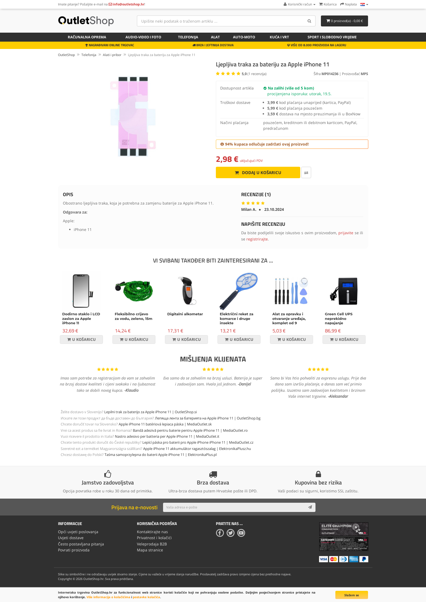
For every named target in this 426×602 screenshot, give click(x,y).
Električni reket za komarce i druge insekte (236, 318)
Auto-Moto (244, 37)
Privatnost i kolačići (154, 537)
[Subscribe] (310, 507)
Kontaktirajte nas (152, 531)
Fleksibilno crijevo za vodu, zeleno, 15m (133, 316)
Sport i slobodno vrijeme (332, 37)
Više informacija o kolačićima (108, 597)
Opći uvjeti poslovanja (78, 531)
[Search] (309, 21)
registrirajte (257, 239)
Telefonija (188, 37)
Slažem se (351, 595)
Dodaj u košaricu (257, 172)
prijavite (345, 232)
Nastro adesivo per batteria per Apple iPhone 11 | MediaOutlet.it (167, 436)
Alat (215, 37)
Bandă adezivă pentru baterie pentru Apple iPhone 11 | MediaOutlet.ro (190, 430)
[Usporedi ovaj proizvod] (306, 172)
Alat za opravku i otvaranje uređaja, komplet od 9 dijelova (289, 321)
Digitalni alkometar (185, 314)
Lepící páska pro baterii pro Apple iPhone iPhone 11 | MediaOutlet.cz (197, 442)
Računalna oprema (87, 37)
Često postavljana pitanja (81, 544)
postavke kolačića (146, 597)
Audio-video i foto (143, 37)
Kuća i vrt (279, 37)
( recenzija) (254, 73)
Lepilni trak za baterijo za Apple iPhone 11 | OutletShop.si (150, 411)
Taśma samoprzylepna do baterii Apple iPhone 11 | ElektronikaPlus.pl (161, 454)
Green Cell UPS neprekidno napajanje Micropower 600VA (342, 321)
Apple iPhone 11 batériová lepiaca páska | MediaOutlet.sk (165, 424)
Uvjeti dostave (71, 537)
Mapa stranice (150, 549)
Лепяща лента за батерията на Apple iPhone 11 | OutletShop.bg (207, 418)
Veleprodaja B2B (152, 544)
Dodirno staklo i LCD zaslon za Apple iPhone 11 (81, 318)
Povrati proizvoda (74, 549)
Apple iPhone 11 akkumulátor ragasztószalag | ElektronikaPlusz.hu (197, 448)
